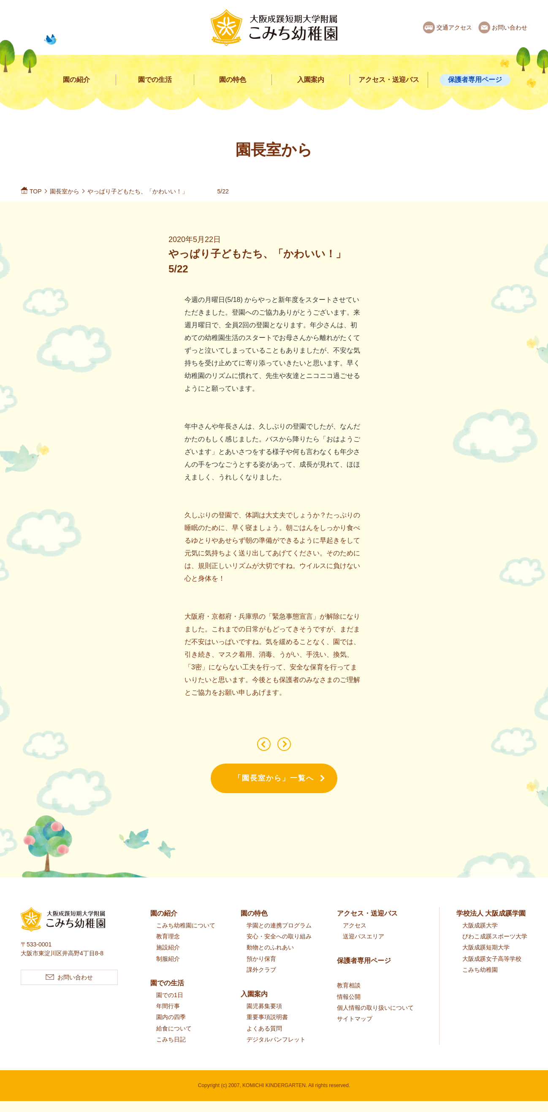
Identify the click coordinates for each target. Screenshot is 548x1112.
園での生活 (155, 79)
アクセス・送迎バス (388, 79)
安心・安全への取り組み (279, 947)
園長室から (64, 191)
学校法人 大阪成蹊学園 (491, 924)
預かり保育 (261, 969)
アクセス (354, 936)
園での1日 (169, 1006)
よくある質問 (264, 1039)
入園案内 (310, 79)
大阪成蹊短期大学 (486, 958)
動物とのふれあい (270, 958)
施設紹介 (168, 958)
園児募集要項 (264, 1017)
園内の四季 (171, 1028)
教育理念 (168, 947)
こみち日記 (171, 1050)
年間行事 (168, 1017)
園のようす (258, 749)
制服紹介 (168, 969)
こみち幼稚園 (480, 981)
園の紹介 (76, 79)
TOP (36, 191)
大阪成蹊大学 (480, 936)
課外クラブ (261, 981)
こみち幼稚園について (185, 936)
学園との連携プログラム (279, 936)
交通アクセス (454, 27)
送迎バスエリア (363, 947)
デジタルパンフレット (276, 1050)
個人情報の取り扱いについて (375, 1019)
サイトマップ (354, 1030)
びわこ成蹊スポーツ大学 (494, 947)
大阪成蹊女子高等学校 (491, 969)
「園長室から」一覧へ (274, 790)
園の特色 (232, 79)
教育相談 (349, 996)
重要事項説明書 (267, 1028)
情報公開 (349, 1007)
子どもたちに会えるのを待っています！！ (290, 749)
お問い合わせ (509, 27)
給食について (174, 1039)
